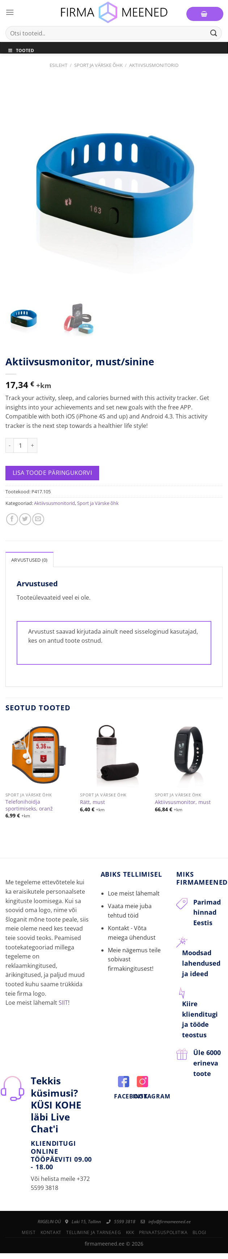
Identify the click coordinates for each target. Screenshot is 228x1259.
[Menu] (9, 12)
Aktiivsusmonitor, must (183, 799)
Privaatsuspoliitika (163, 1229)
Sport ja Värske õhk (98, 65)
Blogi (199, 1229)
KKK (130, 1229)
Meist (28, 1229)
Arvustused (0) (29, 556)
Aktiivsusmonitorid (153, 65)
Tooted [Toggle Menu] (21, 50)
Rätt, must (92, 799)
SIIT (63, 999)
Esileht (58, 65)
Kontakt (51, 1229)
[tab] (29, 555)
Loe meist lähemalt (134, 890)
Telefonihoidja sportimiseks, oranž (29, 801)
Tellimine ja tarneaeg (93, 1229)
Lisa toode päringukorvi (52, 469)
